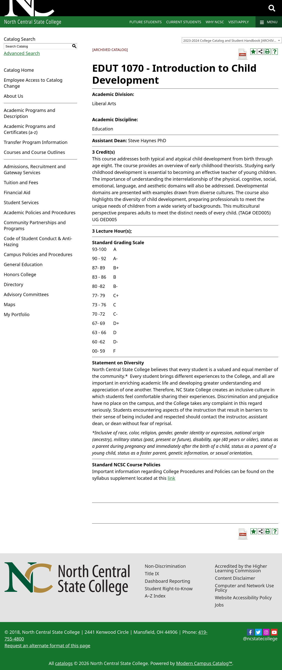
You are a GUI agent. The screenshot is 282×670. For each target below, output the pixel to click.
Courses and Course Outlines (34, 152)
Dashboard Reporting (167, 581)
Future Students (146, 21)
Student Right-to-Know (168, 589)
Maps (9, 304)
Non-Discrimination (165, 566)
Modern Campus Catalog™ (204, 663)
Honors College (20, 274)
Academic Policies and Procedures (40, 212)
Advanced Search (22, 53)
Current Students (183, 21)
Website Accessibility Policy (243, 598)
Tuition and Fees (21, 182)
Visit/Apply (238, 21)
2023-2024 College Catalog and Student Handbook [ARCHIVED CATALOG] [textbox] (232, 40)
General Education (23, 264)
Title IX (152, 574)
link (171, 478)
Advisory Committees (26, 294)
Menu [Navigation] (269, 21)
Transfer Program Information (36, 142)
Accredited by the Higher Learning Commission (241, 568)
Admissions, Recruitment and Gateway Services (35, 169)
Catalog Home (19, 70)
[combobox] (232, 40)
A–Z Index (155, 596)
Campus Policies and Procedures (38, 254)
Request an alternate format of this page (47, 646)
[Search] (272, 8)
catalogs (64, 663)
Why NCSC (215, 21)
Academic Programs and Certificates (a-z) (29, 129)
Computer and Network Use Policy (244, 588)
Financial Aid (17, 192)
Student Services (21, 202)
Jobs (219, 605)
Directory (13, 284)
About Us (13, 96)
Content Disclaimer (235, 578)
